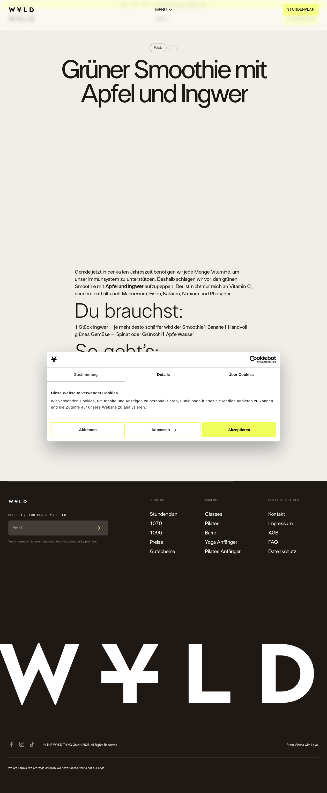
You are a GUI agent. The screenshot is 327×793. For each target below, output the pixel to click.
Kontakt (276, 514)
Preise (156, 542)
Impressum (280, 523)
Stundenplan (163, 514)
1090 (156, 532)
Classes (213, 514)
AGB (273, 532)
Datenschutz (282, 551)
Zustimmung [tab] (86, 374)
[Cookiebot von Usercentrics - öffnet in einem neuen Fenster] (253, 359)
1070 (156, 523)
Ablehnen (87, 429)
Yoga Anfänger (221, 542)
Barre (210, 532)
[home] (21, 9)
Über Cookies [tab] (241, 374)
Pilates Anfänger (223, 551)
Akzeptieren (239, 429)
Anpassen (163, 429)
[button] (163, 10)
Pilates (212, 523)
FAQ (273, 542)
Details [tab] (163, 374)
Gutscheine (162, 551)
